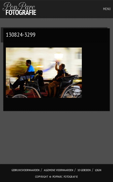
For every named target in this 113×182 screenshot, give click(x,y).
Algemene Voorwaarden (58, 170)
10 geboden (84, 170)
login (98, 170)
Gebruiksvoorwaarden (26, 170)
